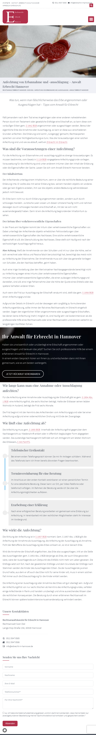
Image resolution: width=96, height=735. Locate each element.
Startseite (6, 3)
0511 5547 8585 (61, 3)
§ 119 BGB (41, 159)
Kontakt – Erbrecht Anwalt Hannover (25, 3)
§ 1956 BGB (87, 292)
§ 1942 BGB (31, 125)
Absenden (10, 723)
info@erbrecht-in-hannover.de (81, 3)
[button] (4, 730)
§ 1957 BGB (40, 536)
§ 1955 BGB (34, 429)
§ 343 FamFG (23, 442)
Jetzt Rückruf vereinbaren (23, 374)
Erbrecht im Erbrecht (56, 142)
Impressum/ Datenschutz (12, 6)
